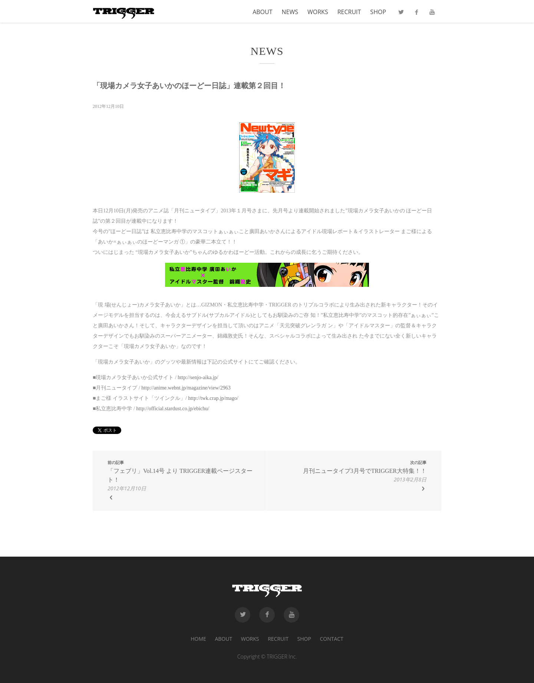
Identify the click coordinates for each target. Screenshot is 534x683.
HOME (198, 638)
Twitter (400, 14)
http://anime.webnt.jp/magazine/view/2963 (185, 388)
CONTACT (331, 638)
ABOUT (262, 12)
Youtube (432, 14)
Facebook (416, 14)
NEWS (290, 12)
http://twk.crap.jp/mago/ (213, 398)
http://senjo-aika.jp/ (198, 377)
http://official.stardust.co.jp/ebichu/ (172, 408)
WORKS (317, 12)
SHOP (378, 12)
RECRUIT (349, 12)
